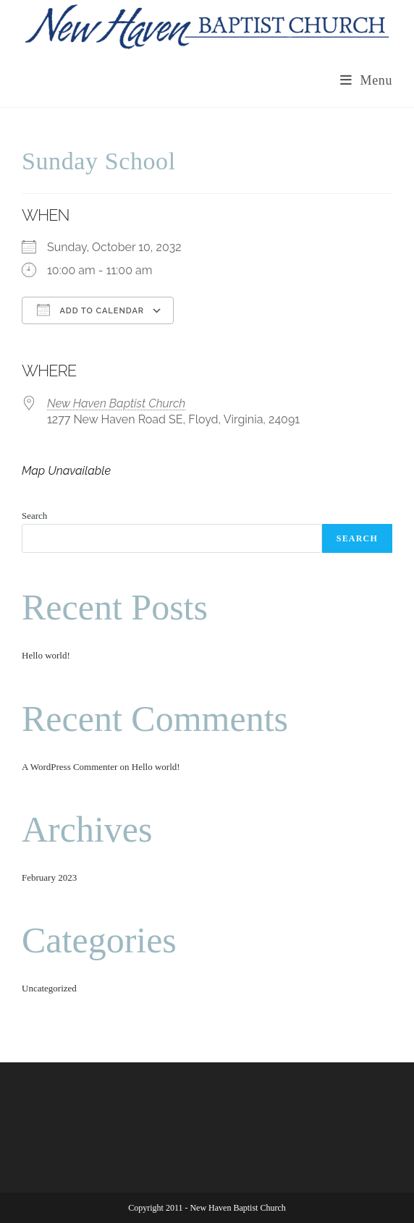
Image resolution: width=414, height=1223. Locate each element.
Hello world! (46, 655)
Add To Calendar (90, 309)
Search (34, 515)
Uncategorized (49, 988)
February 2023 (49, 877)
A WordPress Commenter (69, 766)
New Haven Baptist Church (116, 403)
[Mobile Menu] (366, 80)
